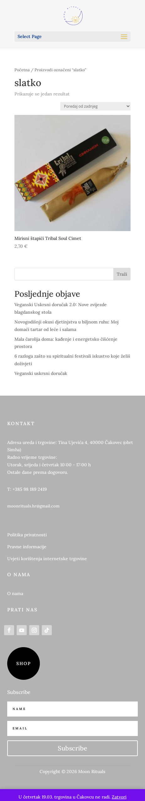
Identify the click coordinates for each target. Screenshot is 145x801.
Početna (22, 70)
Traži (122, 274)
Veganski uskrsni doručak (40, 373)
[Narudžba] (95, 106)
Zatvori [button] (119, 797)
